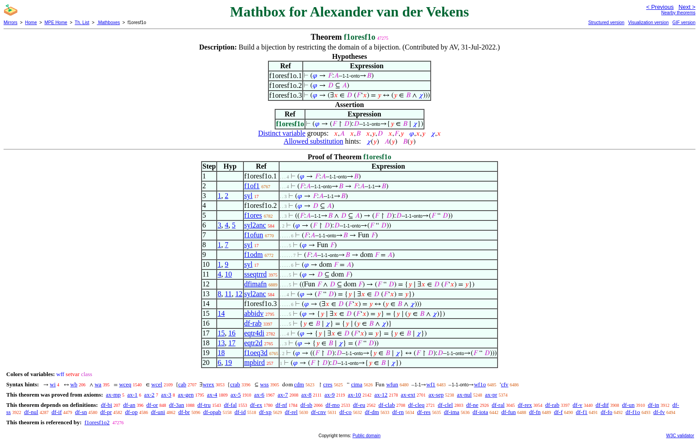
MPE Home (56, 22)
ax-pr (491, 394)
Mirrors (10, 22)
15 (221, 333)
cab (182, 384)
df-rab (253, 323)
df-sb (306, 405)
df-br (184, 412)
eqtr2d (253, 343)
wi (53, 384)
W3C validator (680, 435)
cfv (505, 384)
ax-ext (408, 394)
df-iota (480, 412)
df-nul (31, 412)
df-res (424, 412)
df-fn (535, 412)
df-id (240, 412)
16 (231, 333)
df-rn (398, 412)
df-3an (176, 405)
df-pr (106, 412)
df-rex (525, 405)
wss (264, 384)
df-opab (212, 412)
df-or (152, 405)
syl (248, 195)
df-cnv (318, 412)
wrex (208, 384)
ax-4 (212, 394)
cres (328, 384)
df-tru (204, 405)
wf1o (480, 384)
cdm (299, 384)
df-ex (256, 405)
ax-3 (166, 394)
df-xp (265, 412)
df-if (56, 412)
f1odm (253, 254)
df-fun (509, 412)
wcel (156, 384)
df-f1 (582, 412)
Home (31, 22)
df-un (628, 405)
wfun (392, 384)
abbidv (254, 313)
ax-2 (149, 394)
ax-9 (330, 394)
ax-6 (259, 394)
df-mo (332, 405)
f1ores (253, 215)
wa (98, 384)
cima (356, 384)
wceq (125, 384)
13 (221, 343)
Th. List (82, 22)
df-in (653, 405)
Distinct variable (281, 133)
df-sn (81, 412)
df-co (345, 412)
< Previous (660, 7)
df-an (129, 405)
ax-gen (185, 394)
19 (228, 362)
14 (221, 313)
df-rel (291, 412)
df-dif (602, 405)
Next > (686, 7)
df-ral (498, 405)
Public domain (367, 435)
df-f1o (632, 412)
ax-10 (354, 394)
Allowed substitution (313, 141)
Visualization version (648, 22)
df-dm (372, 412)
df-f (558, 412)
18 (221, 352)
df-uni (158, 412)
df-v (578, 405)
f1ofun (253, 235)
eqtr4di (254, 333)
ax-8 (306, 394)
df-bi (106, 405)
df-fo (607, 412)
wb (74, 384)
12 (239, 294)
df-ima (452, 412)
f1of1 (252, 186)
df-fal (230, 405)
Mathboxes (108, 22)
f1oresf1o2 (96, 422)
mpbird (254, 362)
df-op (131, 412)
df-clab (386, 405)
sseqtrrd (255, 274)
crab (235, 384)
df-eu (359, 405)
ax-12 (381, 394)
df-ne (472, 405)
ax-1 (132, 394)
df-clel (445, 405)
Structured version (606, 22)
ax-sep (436, 394)
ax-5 (235, 394)
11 (228, 294)
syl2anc (255, 225)
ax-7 (283, 394)
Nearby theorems (678, 12)
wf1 (430, 384)
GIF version (683, 22)
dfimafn (255, 284)
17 (231, 343)
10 (228, 274)
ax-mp (113, 394)
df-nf (281, 405)
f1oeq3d (255, 352)
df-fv (659, 412)
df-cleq (416, 405)
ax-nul (464, 394)
